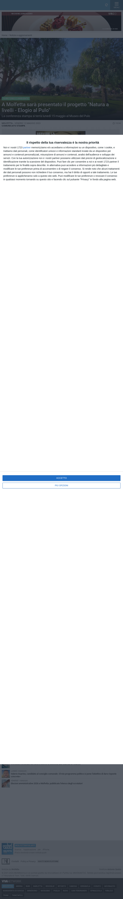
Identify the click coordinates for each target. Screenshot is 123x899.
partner (27, 147)
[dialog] (61, 449)
